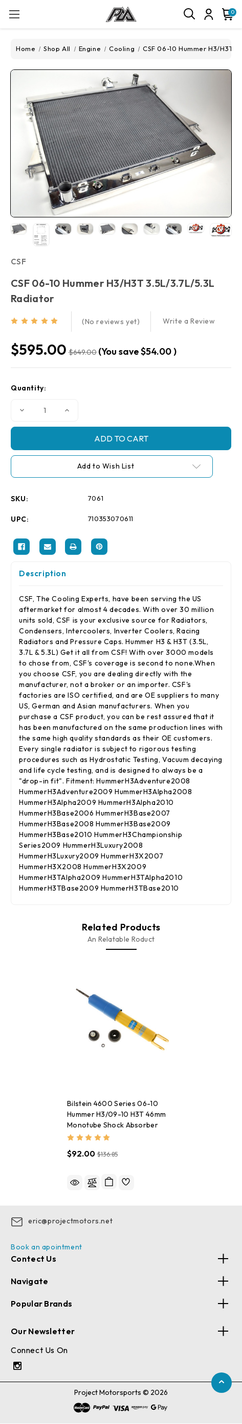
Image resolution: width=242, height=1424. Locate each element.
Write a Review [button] (189, 321)
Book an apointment (46, 1246)
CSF (18, 261)
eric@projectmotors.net (70, 1220)
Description (43, 573)
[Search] (190, 14)
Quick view (74, 1182)
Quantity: (28, 387)
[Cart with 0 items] (225, 14)
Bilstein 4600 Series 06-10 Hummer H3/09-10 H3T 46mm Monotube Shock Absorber (116, 1114)
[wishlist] (126, 1182)
